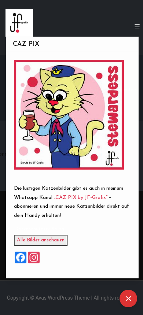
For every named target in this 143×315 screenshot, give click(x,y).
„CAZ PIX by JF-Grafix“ (84, 197)
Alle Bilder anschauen (44, 240)
